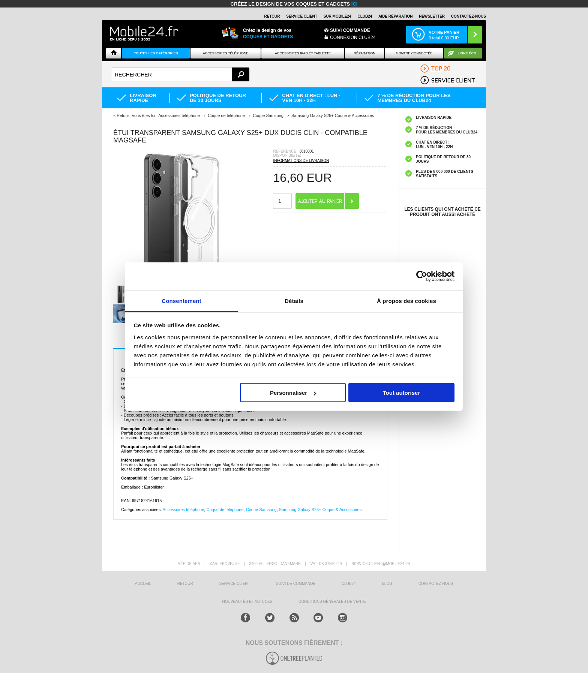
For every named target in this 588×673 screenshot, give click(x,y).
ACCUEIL (143, 584)
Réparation (364, 53)
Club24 (364, 16)
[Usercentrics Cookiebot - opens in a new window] (421, 276)
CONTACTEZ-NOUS (468, 16)
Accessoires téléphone (183, 509)
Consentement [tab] (181, 300)
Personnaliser (293, 393)
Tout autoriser (401, 393)
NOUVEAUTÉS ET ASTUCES (247, 602)
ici (354, 4)
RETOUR (272, 16)
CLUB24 (349, 584)
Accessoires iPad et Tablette (303, 53)
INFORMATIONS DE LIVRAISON (301, 161)
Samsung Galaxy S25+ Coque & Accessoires (320, 509)
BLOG (387, 584)
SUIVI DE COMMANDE (295, 584)
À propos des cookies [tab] (406, 300)
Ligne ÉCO (467, 53)
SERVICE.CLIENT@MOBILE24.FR (380, 564)
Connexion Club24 (352, 37)
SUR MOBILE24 (337, 16)
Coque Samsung (261, 509)
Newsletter (432, 16)
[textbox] (180, 74)
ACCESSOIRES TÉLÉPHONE (226, 53)
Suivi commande (350, 30)
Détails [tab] (294, 300)
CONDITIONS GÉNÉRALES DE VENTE (332, 602)
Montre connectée (414, 53)
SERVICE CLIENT (301, 16)
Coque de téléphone (224, 509)
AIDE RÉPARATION (395, 16)
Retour (123, 115)
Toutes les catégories (156, 53)
